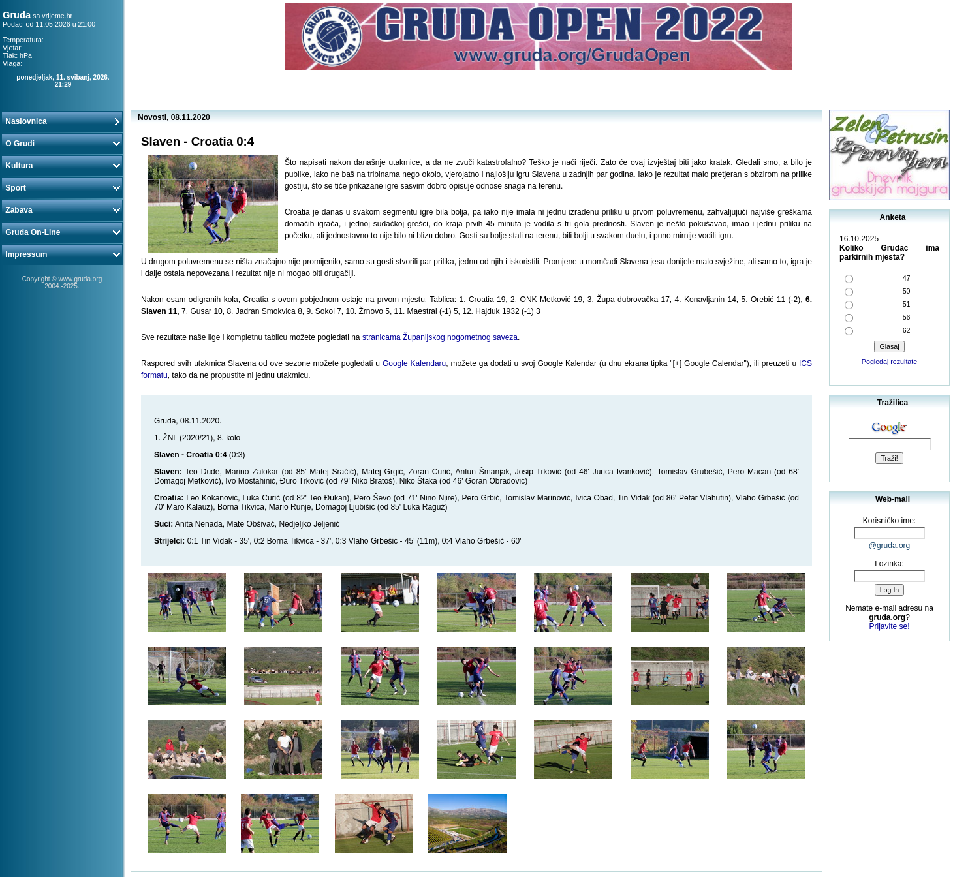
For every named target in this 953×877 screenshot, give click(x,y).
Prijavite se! (889, 626)
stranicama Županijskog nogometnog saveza (440, 337)
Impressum (62, 254)
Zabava (62, 210)
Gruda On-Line (62, 232)
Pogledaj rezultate (889, 361)
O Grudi (62, 143)
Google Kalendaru (414, 363)
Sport (62, 187)
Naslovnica (62, 121)
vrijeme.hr (57, 16)
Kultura (62, 165)
